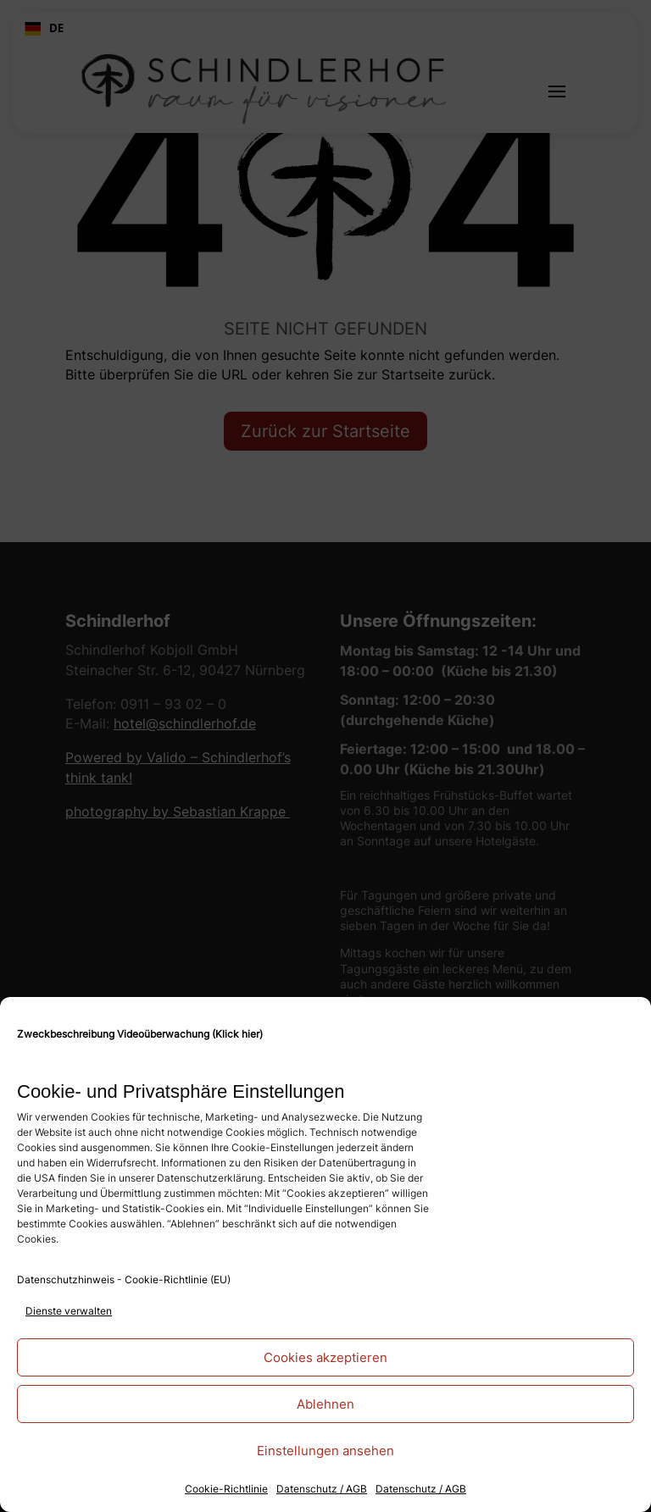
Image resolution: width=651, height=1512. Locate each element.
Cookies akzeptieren (325, 1357)
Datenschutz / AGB (321, 1488)
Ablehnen (325, 1404)
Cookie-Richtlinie (226, 1488)
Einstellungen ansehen (325, 1451)
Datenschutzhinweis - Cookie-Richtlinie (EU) (124, 1279)
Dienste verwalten (68, 1310)
